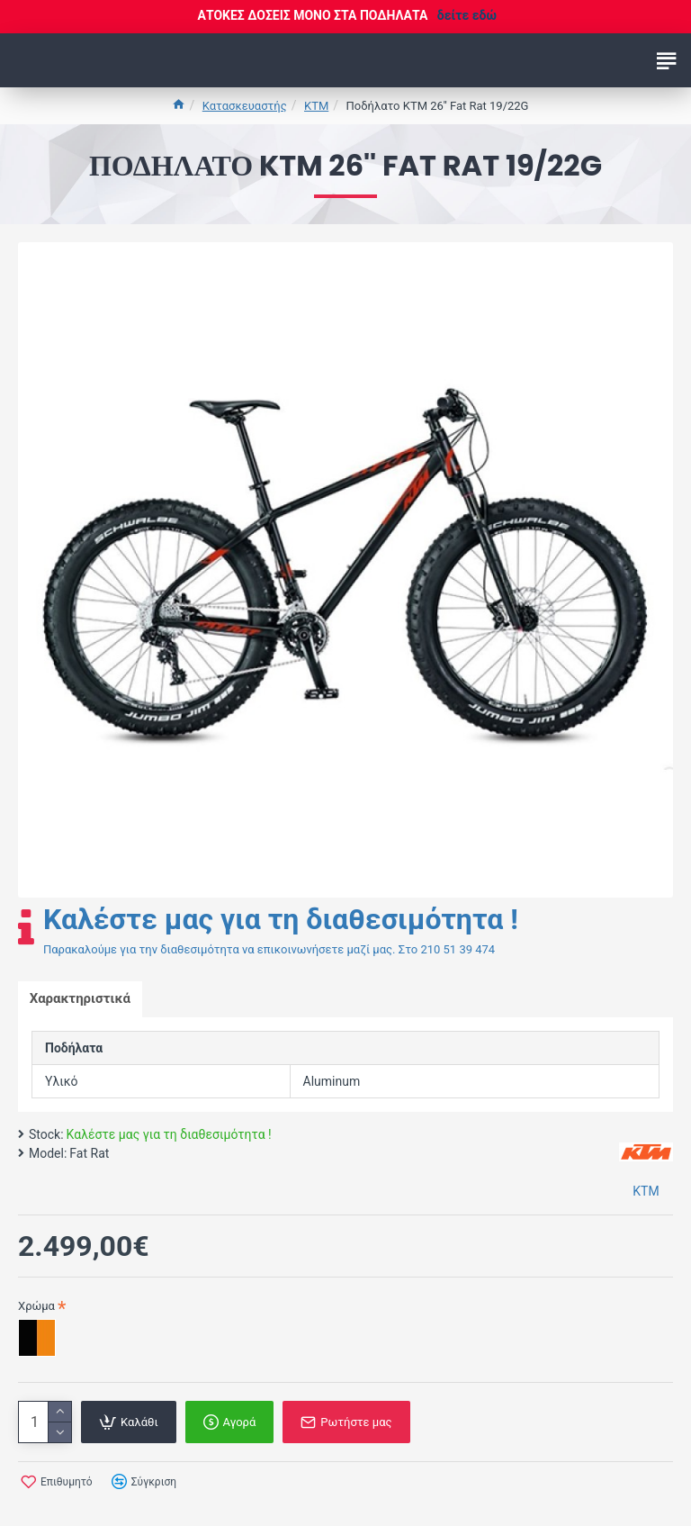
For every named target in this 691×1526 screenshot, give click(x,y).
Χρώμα (36, 1307)
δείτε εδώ (467, 15)
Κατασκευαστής (244, 106)
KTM (316, 106)
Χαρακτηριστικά (81, 1000)
